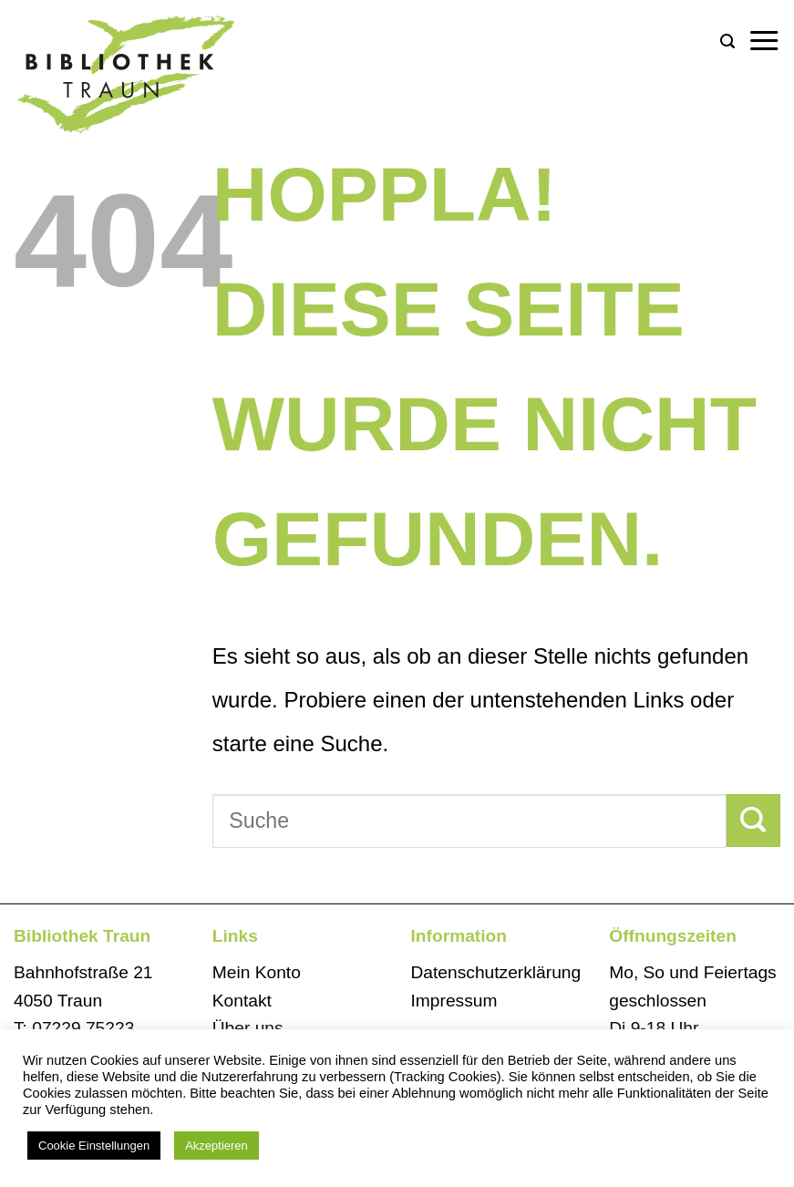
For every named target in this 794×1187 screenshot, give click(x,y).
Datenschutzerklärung (496, 972)
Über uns (248, 1027)
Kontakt (242, 1000)
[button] (727, 41)
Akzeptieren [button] (216, 1145)
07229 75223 (83, 1027)
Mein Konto (256, 972)
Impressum (454, 1000)
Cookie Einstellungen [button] (94, 1145)
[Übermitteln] (753, 820)
